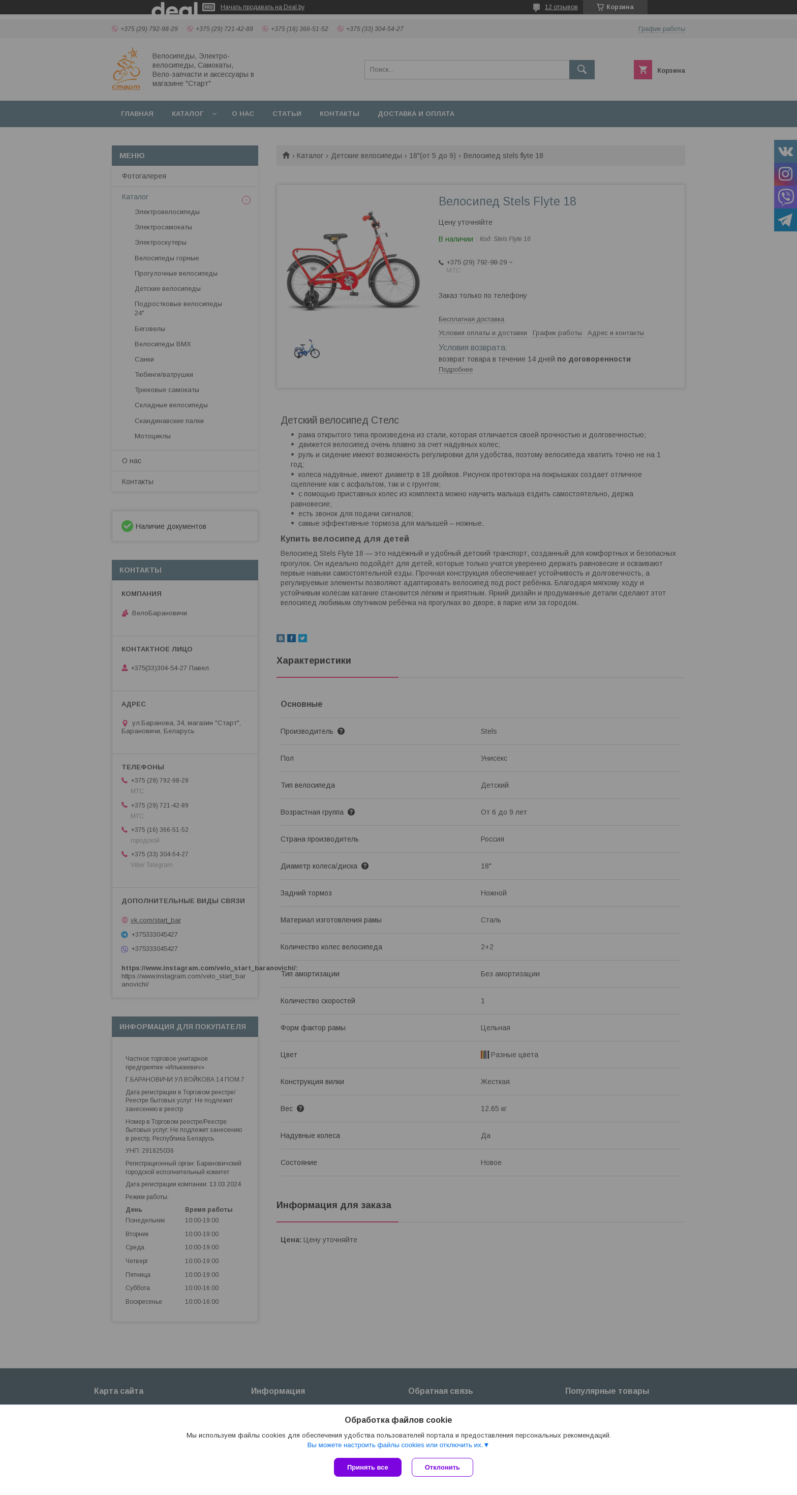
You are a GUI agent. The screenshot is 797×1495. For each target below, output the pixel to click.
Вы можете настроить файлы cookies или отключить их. (395, 1445)
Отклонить (442, 1467)
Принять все (367, 1467)
